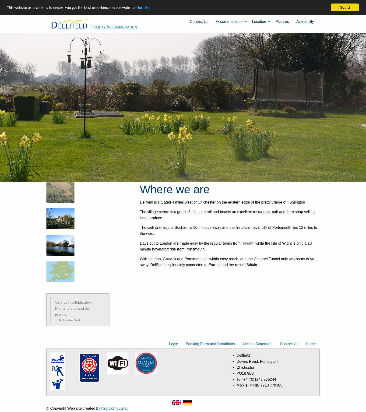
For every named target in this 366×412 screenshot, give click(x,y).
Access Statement (257, 344)
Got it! (345, 7)
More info (143, 7)
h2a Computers (114, 408)
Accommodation (229, 22)
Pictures (282, 22)
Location (259, 22)
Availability (305, 22)
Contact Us (199, 22)
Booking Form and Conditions (210, 344)
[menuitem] (199, 21)
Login (173, 344)
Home (311, 344)
